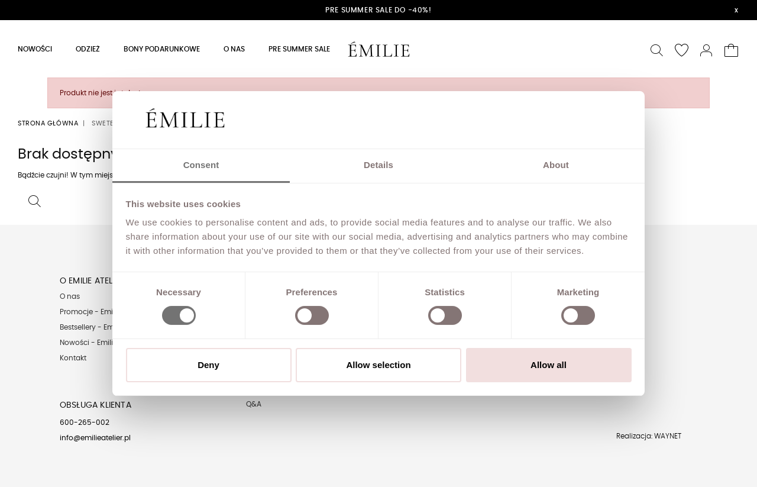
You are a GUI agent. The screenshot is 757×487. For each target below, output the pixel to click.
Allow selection (378, 365)
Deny (208, 365)
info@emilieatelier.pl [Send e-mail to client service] (95, 437)
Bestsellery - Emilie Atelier (103, 327)
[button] (657, 48)
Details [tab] (378, 165)
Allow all (548, 365)
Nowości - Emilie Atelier (100, 342)
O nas (70, 296)
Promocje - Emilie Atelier (102, 311)
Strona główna (48, 123)
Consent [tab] (201, 165)
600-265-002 (84, 422)
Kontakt (73, 358)
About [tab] (556, 165)
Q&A (253, 404)
